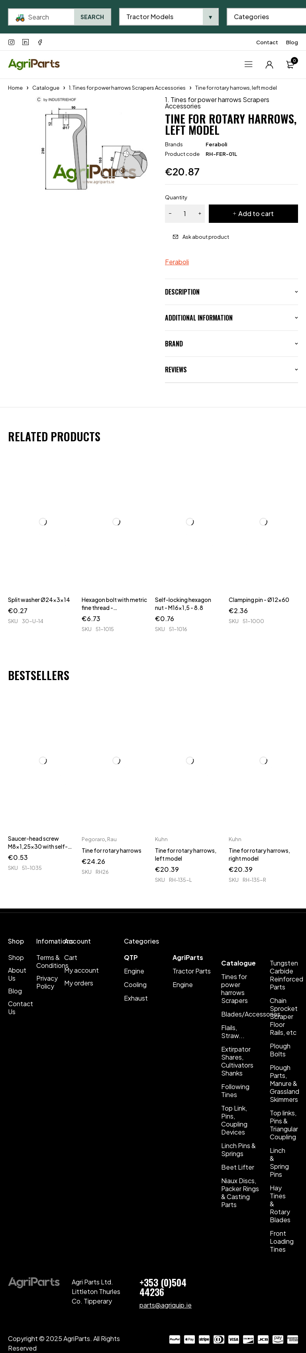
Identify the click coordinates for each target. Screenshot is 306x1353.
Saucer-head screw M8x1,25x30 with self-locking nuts (38, 846)
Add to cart (256, 213)
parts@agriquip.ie (165, 1305)
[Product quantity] (185, 214)
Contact (267, 42)
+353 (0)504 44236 (162, 1287)
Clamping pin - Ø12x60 (259, 599)
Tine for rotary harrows (111, 850)
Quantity (176, 197)
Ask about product (205, 237)
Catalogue (45, 88)
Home (15, 88)
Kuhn (161, 839)
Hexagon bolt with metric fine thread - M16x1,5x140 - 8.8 (114, 607)
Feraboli (216, 144)
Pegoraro (93, 839)
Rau (112, 839)
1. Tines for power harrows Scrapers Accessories (127, 88)
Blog (292, 42)
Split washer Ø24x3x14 (39, 599)
